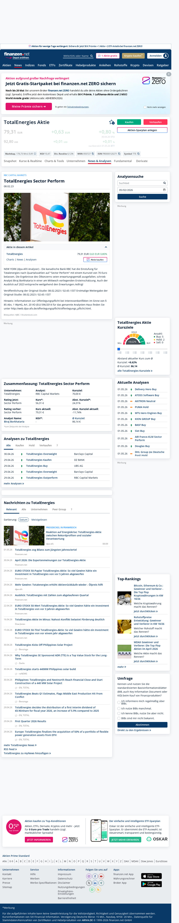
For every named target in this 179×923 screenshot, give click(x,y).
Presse (6, 881)
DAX (126, 859)
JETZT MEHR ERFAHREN (125, 838)
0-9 (11, 859)
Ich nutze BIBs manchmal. (136, 707)
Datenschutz (65, 877)
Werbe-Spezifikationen (43, 881)
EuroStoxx (161, 859)
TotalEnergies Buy (37, 464)
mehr (121, 665)
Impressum (64, 873)
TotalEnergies (14, 252)
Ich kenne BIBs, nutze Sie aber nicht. (142, 712)
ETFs (52, 65)
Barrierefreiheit (67, 897)
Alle (4, 859)
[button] (108, 56)
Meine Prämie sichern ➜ (29, 106)
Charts (10, 258)
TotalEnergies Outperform (42, 476)
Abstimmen (142, 723)
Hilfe (33, 873)
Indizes (30, 65)
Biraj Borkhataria (14, 420)
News (18, 65)
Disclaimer (64, 881)
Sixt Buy (140, 429)
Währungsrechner (124, 877)
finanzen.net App (123, 873)
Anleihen (105, 65)
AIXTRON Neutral (145, 399)
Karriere (7, 877)
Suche (142, 195)
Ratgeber (163, 65)
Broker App (120, 881)
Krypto (134, 65)
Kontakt (6, 873)
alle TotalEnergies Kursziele (134, 369)
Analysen (31, 258)
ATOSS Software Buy (147, 393)
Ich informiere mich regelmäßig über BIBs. (143, 701)
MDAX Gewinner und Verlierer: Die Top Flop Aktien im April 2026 (147, 644)
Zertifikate (65, 65)
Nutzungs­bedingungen (71, 886)
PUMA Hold (142, 405)
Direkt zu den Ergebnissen (134, 728)
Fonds (42, 65)
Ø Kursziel (78, 417)
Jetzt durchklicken (146, 609)
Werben (35, 877)
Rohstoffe (120, 65)
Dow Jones (147, 859)
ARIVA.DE (87, 919)
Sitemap (7, 886)
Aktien (6, 65)
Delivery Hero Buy (146, 387)
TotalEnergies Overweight (41, 452)
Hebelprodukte (86, 65)
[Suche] (92, 56)
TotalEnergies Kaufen (39, 458)
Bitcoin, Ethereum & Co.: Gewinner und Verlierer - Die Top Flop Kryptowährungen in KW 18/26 (148, 590)
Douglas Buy (142, 444)
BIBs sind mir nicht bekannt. (138, 717)
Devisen (148, 65)
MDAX (134, 859)
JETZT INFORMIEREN (39, 838)
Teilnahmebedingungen (78, 107)
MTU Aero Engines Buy (148, 411)
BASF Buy (140, 423)
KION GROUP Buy (145, 417)
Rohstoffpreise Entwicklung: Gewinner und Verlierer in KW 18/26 (149, 619)
